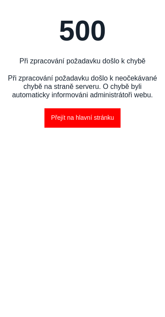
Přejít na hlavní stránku (82, 117)
